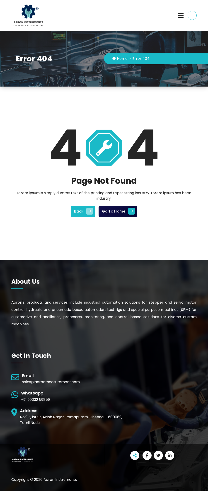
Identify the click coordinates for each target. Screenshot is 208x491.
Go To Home (118, 211)
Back (83, 211)
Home (120, 58)
